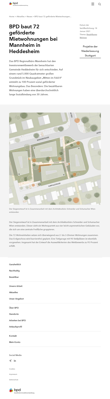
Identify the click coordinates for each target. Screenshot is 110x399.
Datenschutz (13, 380)
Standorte (14, 314)
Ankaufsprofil (15, 326)
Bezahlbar (14, 277)
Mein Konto (14, 342)
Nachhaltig (14, 270)
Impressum (13, 374)
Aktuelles (13, 292)
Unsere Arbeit (15, 286)
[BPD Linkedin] (15, 360)
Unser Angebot (16, 298)
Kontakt (13, 336)
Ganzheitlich (15, 264)
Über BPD (14, 308)
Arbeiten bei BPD (17, 320)
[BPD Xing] (10, 360)
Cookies (12, 369)
